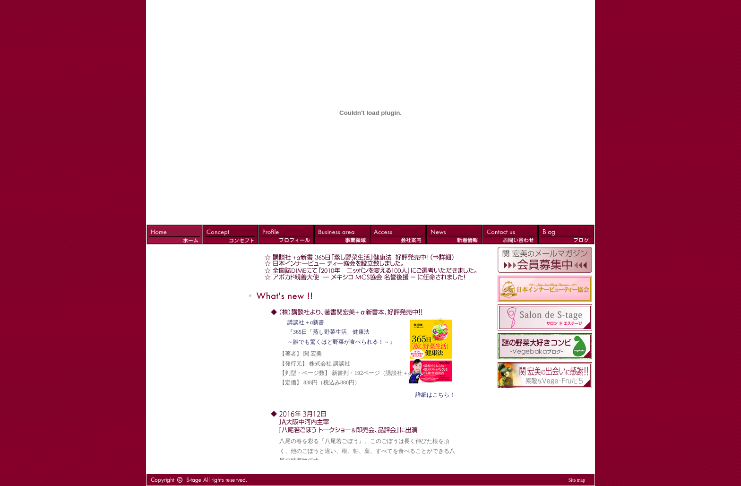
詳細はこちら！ (435, 394)
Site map (577, 480)
